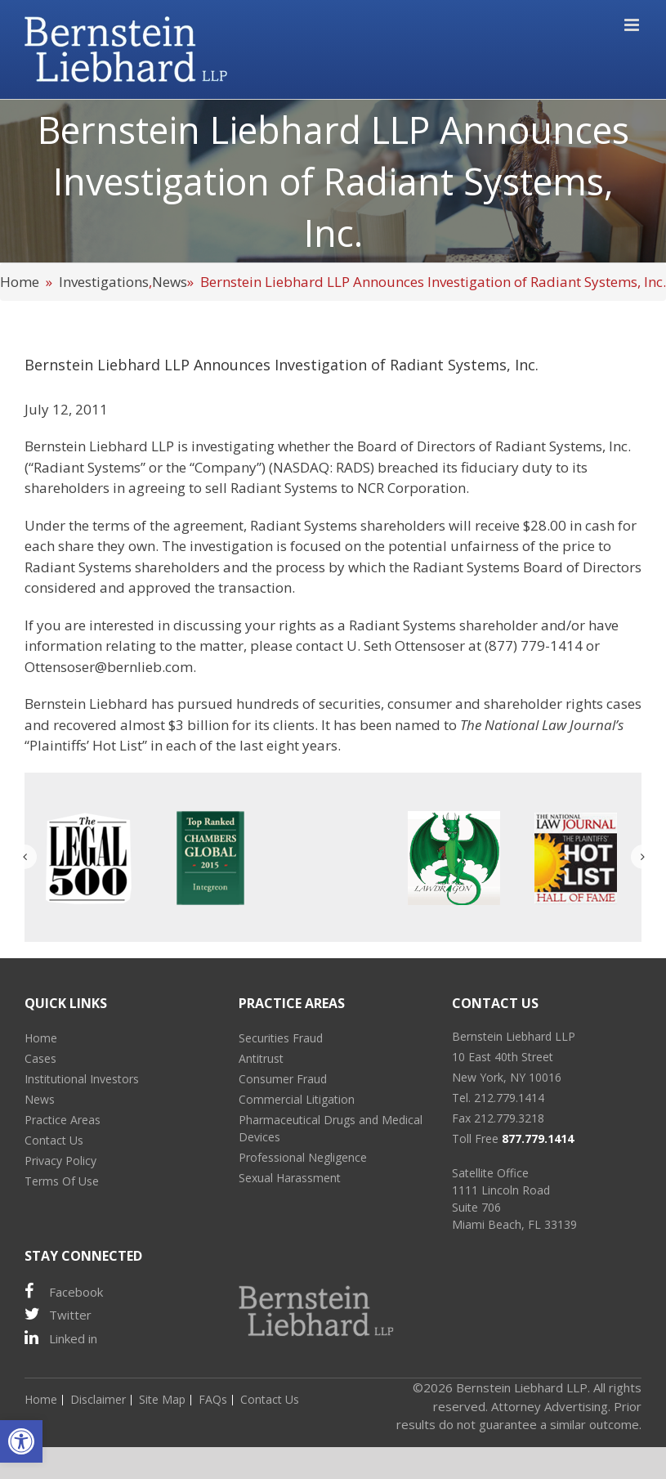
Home (19, 281)
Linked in (61, 1338)
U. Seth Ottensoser (405, 645)
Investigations (104, 281)
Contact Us (54, 1140)
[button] (21, 1441)
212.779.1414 (509, 1097)
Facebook (64, 1291)
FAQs (213, 1399)
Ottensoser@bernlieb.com (109, 666)
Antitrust (261, 1058)
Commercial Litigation (297, 1099)
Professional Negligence (303, 1157)
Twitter (58, 1314)
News (169, 281)
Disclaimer (98, 1399)
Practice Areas (63, 1119)
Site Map (162, 1399)
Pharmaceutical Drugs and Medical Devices (330, 1128)
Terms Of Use (62, 1181)
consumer (419, 703)
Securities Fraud (281, 1038)
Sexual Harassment (290, 1177)
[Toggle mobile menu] (632, 25)
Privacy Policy (60, 1160)
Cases (40, 1058)
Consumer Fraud (283, 1079)
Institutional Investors (82, 1079)
